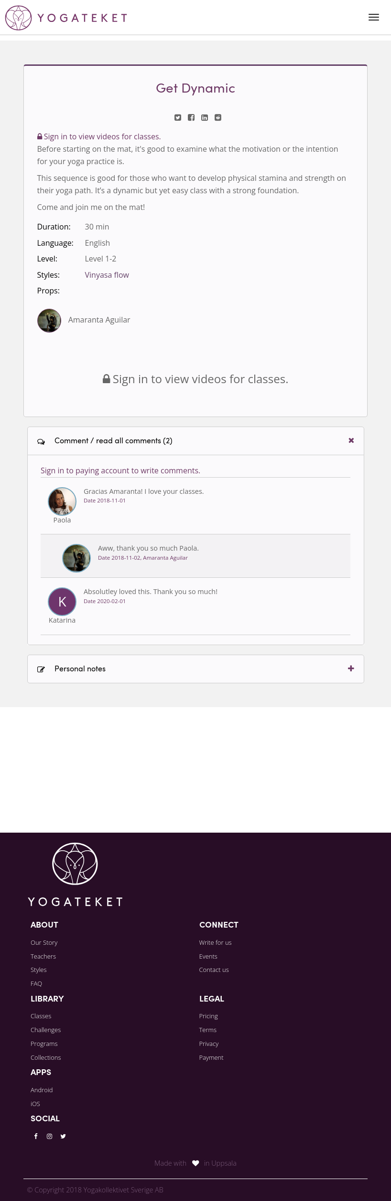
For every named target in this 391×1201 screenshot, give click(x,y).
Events (208, 956)
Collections (46, 1057)
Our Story (44, 942)
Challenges (46, 1029)
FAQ (36, 983)
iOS (35, 1103)
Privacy (209, 1043)
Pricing (208, 1016)
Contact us (214, 969)
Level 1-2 (101, 258)
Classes (41, 1016)
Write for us (215, 942)
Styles (39, 969)
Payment (211, 1057)
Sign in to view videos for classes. (99, 136)
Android (42, 1090)
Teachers (43, 956)
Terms (208, 1029)
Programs (44, 1043)
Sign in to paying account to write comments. (120, 596)
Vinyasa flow (107, 275)
